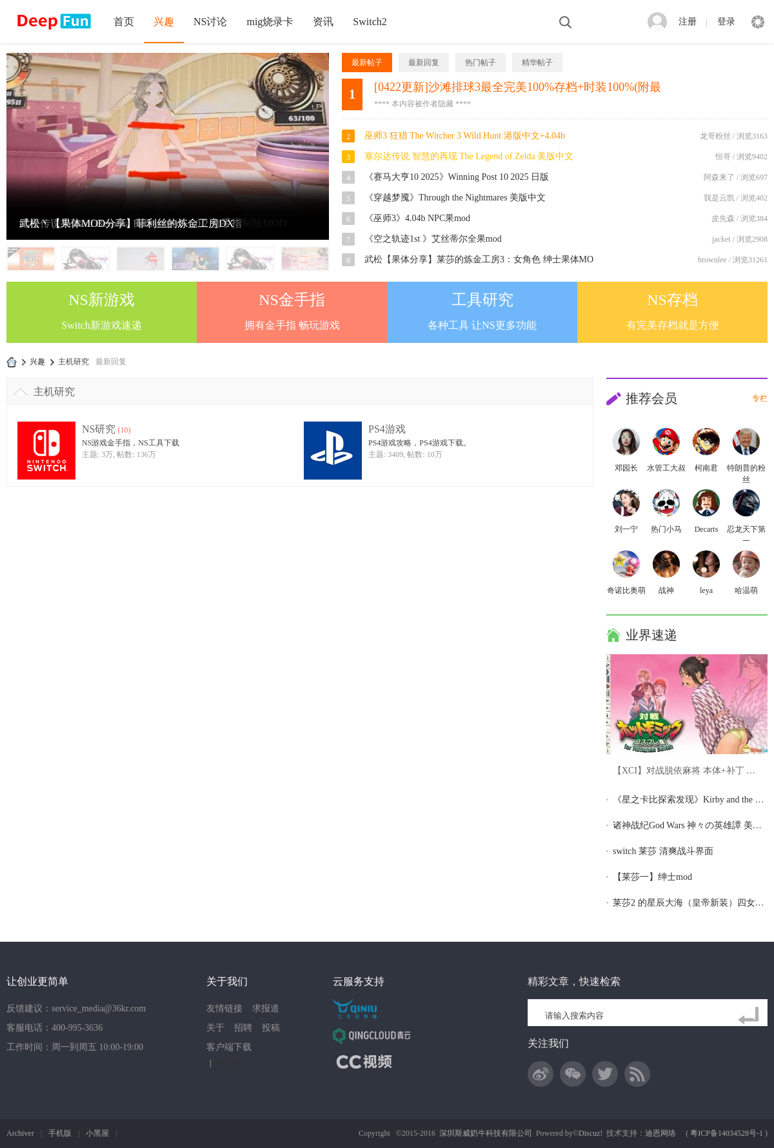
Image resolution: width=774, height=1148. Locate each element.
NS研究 (98, 428)
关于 (215, 1028)
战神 (666, 590)
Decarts (707, 529)
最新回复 (110, 361)
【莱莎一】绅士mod (652, 877)
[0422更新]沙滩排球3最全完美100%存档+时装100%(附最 (517, 87)
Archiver (20, 1133)
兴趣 (164, 21)
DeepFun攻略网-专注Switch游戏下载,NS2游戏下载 (11, 362)
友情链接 (224, 1008)
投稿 (271, 1028)
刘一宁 (626, 529)
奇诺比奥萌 (626, 590)
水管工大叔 (666, 467)
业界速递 (651, 635)
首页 (124, 21)
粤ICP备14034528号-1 (726, 1133)
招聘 (243, 1028)
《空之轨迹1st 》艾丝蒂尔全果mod (433, 239)
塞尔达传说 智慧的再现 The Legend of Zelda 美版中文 (468, 156)
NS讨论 (210, 21)
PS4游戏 (387, 428)
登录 (726, 21)
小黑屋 (97, 1133)
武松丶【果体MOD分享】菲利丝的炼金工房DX (126, 223)
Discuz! (590, 1133)
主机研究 (54, 391)
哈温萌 (746, 590)
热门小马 (666, 529)
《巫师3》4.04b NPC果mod (417, 218)
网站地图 (229, 1062)
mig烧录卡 (269, 21)
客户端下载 (229, 1047)
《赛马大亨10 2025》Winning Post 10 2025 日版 (456, 177)
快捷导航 (758, 22)
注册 (688, 21)
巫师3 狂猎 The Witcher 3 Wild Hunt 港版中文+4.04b (464, 136)
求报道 (265, 1008)
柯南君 (706, 467)
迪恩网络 (660, 1133)
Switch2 (369, 21)
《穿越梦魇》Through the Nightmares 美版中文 (455, 197)
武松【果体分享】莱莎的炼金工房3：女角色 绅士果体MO (478, 259)
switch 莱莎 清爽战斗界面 (663, 851)
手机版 (60, 1133)
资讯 (323, 21)
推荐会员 (651, 398)
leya (706, 590)
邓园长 (626, 467)
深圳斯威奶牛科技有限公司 (485, 1133)
